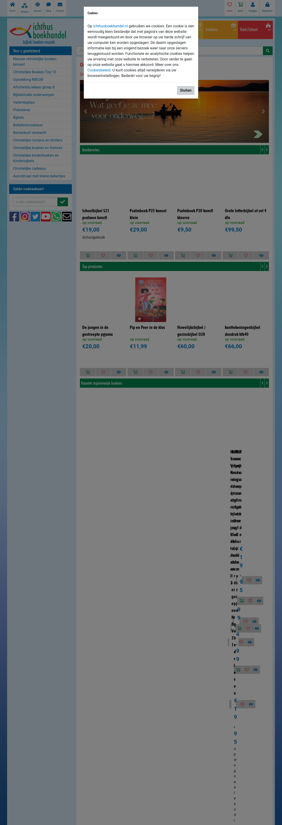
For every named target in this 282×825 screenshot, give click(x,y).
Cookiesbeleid (98, 70)
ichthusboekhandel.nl (110, 26)
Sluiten (186, 90)
